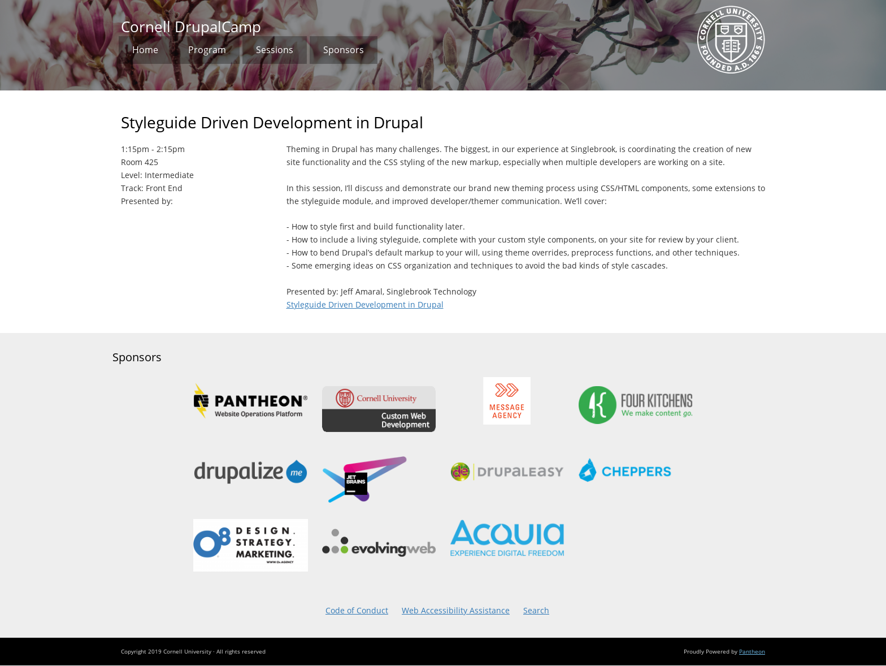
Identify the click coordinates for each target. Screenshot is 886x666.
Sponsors (343, 50)
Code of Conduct (356, 611)
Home (145, 50)
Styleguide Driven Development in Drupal (365, 305)
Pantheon (752, 651)
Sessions (274, 50)
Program (207, 50)
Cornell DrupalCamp (191, 26)
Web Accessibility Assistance (456, 611)
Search (536, 611)
